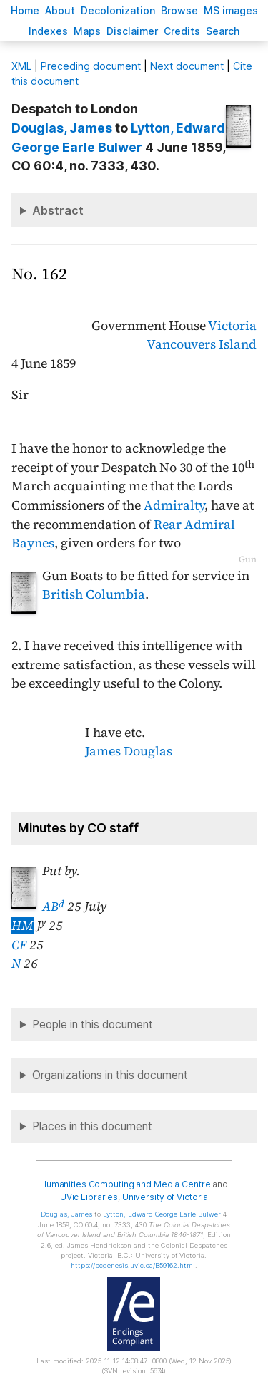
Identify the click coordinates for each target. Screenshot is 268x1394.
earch (223, 31)
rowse (179, 10)
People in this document (92, 1024)
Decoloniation (118, 10)
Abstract (58, 210)
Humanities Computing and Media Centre (125, 1184)
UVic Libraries (89, 1197)
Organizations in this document (110, 1075)
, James (61, 127)
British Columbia (93, 594)
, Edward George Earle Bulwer (162, 1214)
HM (22, 925)
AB (53, 906)
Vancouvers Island (202, 344)
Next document (187, 66)
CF (18, 945)
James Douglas (128, 751)
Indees (48, 31)
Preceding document (91, 66)
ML (21, 66)
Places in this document (92, 1126)
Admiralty (174, 505)
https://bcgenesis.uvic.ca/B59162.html (133, 1265)
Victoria (232, 325)
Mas (87, 31)
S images (231, 10)
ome (25, 10)
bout (60, 10)
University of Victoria (165, 1197)
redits (182, 31)
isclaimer (132, 31)
